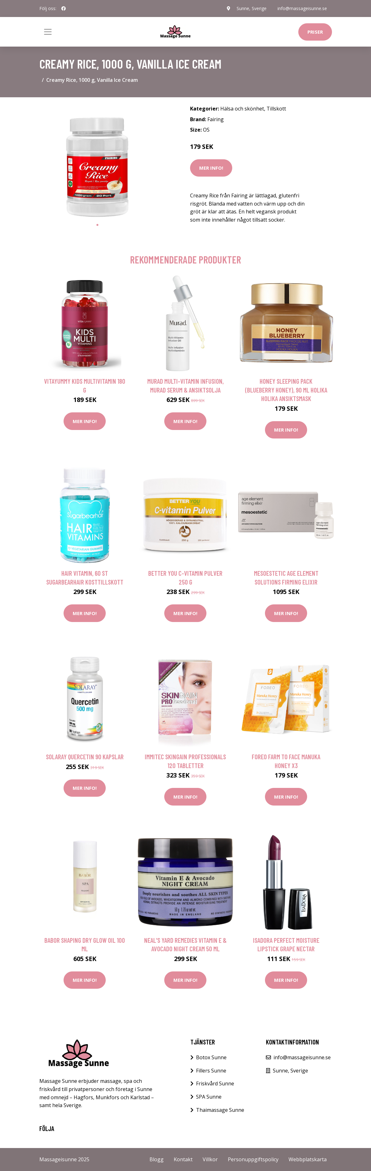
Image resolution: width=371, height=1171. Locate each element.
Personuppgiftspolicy (253, 1159)
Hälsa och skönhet (242, 108)
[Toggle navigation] (47, 32)
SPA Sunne (209, 1096)
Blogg (156, 1159)
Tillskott (276, 108)
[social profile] (63, 8)
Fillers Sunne (211, 1070)
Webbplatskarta (308, 1159)
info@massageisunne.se (302, 8)
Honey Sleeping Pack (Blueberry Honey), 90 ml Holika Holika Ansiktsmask (286, 389)
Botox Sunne (211, 1057)
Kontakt (183, 1159)
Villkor (210, 1159)
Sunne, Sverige (251, 8)
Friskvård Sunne (215, 1083)
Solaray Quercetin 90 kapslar (85, 757)
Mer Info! (211, 168)
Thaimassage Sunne (220, 1109)
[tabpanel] (97, 160)
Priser (315, 32)
